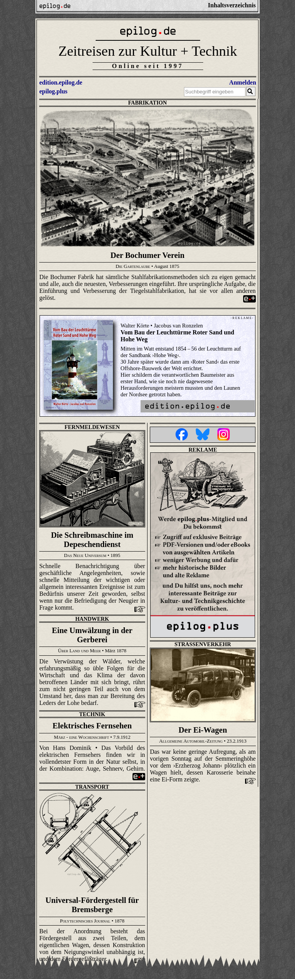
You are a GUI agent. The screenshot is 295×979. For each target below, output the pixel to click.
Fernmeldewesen (92, 427)
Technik (92, 714)
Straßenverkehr (202, 644)
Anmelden (242, 82)
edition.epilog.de (60, 82)
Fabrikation (147, 103)
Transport (92, 787)
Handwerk (92, 619)
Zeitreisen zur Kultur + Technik (147, 51)
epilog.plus (53, 91)
